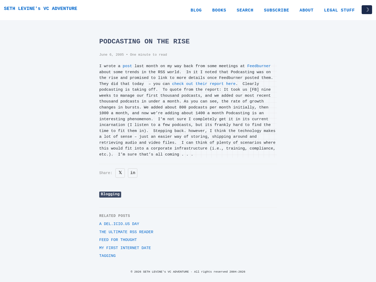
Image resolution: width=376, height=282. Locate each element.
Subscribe (276, 10)
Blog (196, 10)
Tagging (107, 256)
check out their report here (204, 84)
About (306, 10)
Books (219, 10)
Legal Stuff (339, 10)
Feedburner (259, 66)
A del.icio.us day (119, 224)
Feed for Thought (118, 240)
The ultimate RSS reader (126, 232)
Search (245, 10)
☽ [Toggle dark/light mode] (367, 10)
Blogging (110, 194)
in (132, 173)
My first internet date (125, 248)
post (127, 66)
